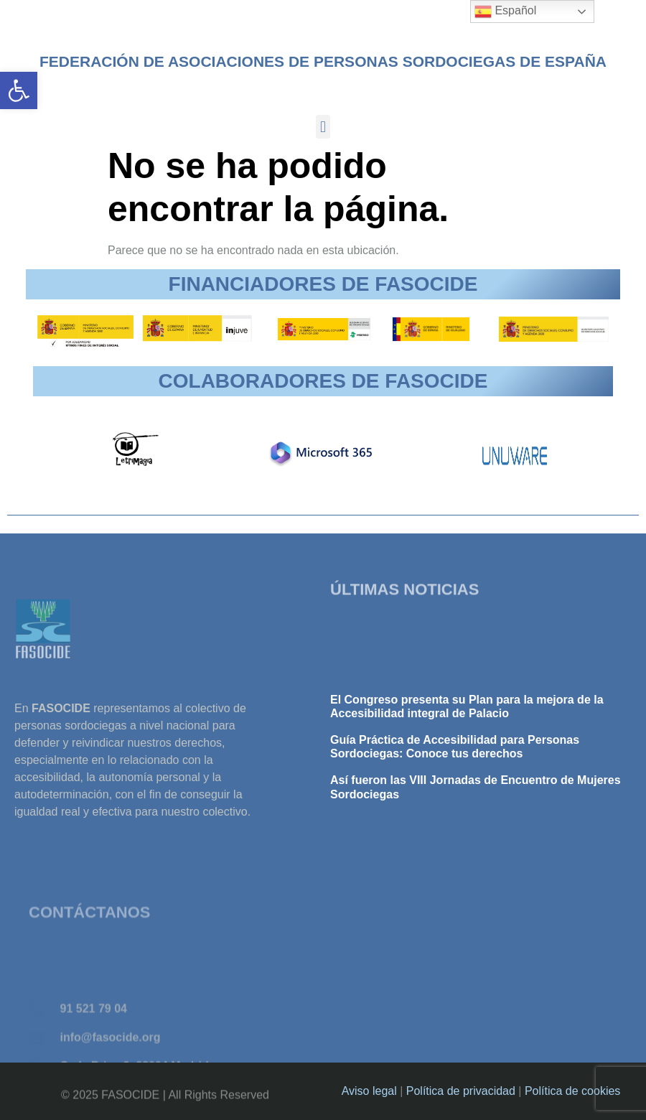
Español (505, 11)
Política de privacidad (460, 1091)
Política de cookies (572, 1091)
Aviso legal (369, 1091)
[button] (18, 90)
